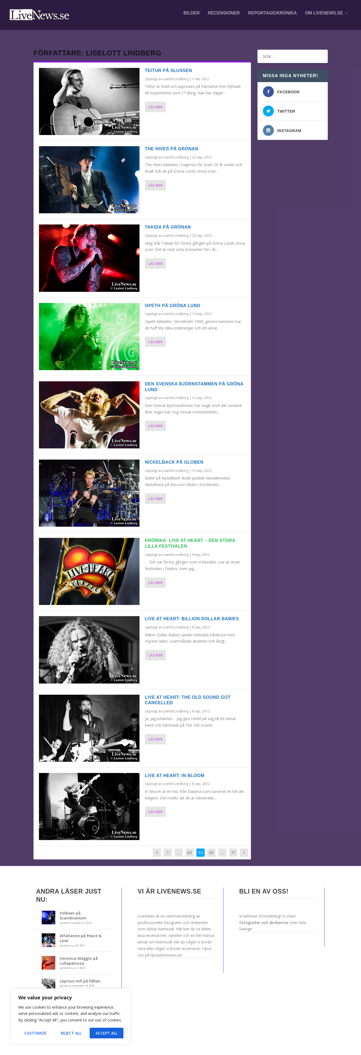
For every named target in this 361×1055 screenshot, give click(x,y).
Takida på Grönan (168, 222)
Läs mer (155, 102)
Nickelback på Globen (174, 457)
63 (189, 847)
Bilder (191, 17)
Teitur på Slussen (168, 65)
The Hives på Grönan (171, 144)
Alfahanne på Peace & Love (80, 933)
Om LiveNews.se (324, 17)
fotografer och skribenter (264, 917)
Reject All (71, 1033)
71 (233, 847)
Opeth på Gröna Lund (173, 300)
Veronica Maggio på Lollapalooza (79, 956)
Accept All (106, 1033)
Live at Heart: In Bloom (175, 770)
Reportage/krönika (272, 17)
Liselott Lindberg (176, 74)
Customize (35, 1033)
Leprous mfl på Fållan (80, 976)
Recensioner (224, 17)
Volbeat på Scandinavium (73, 911)
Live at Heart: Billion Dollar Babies (192, 614)
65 (211, 847)
